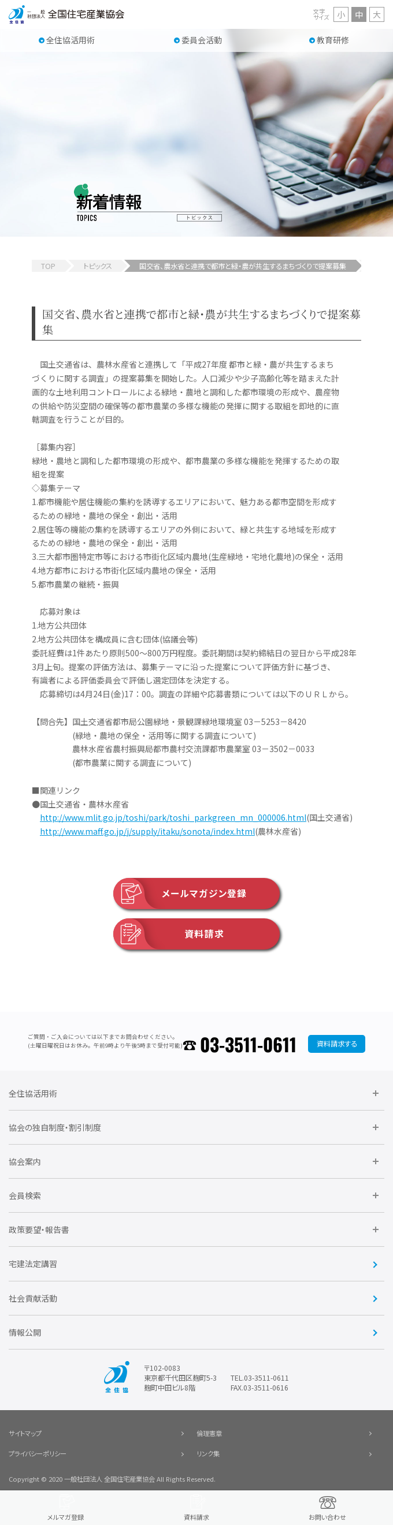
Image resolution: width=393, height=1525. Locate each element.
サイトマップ (25, 1433)
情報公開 (25, 1332)
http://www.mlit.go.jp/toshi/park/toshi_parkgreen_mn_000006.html (173, 817)
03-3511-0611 (248, 1043)
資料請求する (337, 1043)
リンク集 (208, 1453)
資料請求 (168, 934)
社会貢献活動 (33, 1298)
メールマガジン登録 (180, 893)
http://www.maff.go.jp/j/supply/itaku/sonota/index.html (147, 831)
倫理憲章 (209, 1433)
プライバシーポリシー (37, 1453)
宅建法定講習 (33, 1263)
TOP (48, 266)
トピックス (97, 266)
